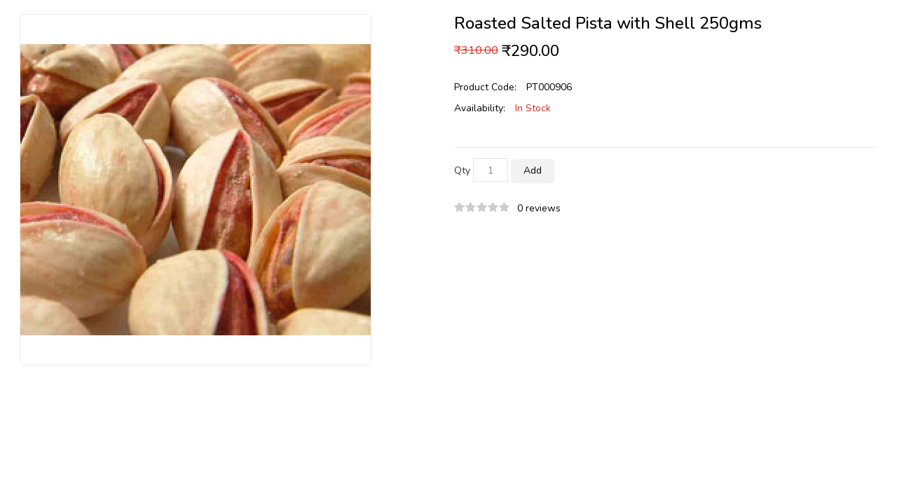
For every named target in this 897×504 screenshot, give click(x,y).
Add (532, 170)
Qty (462, 170)
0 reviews (539, 208)
